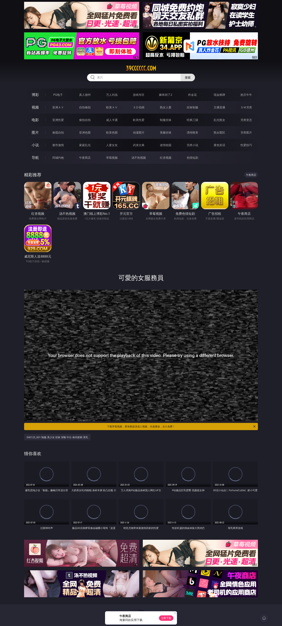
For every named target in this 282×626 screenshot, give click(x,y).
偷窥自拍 (58, 132)
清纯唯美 (192, 132)
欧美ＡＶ (112, 107)
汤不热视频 (138, 158)
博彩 (35, 94)
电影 (35, 119)
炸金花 (192, 95)
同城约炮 (58, 158)
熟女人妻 (165, 107)
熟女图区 (219, 132)
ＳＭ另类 (246, 107)
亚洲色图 (85, 132)
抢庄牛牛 (246, 95)
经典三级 (192, 120)
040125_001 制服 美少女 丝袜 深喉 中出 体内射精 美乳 (57, 437)
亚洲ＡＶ (58, 107)
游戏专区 (138, 95)
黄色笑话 (219, 145)
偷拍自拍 (85, 120)
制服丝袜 (165, 120)
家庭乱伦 (85, 145)
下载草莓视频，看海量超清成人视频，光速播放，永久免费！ (181, 426)
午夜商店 (85, 158)
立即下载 (166, 618)
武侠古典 (138, 145)
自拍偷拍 (85, 107)
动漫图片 (138, 132)
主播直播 (219, 107)
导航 (35, 157)
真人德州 (85, 95)
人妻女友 (112, 145)
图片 (35, 132)
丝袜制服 (192, 107)
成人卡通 (112, 120)
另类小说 (192, 145)
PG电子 (58, 95)
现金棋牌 (219, 95)
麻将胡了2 (165, 95)
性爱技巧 (246, 145)
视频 (35, 107)
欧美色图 (112, 132)
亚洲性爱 (58, 120)
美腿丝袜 (165, 132)
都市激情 (58, 145)
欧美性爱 (138, 120)
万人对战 (112, 95)
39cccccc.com (141, 68)
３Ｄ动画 (138, 107)
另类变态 (246, 120)
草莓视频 (112, 158)
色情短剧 (192, 158)
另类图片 (246, 132)
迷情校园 (165, 145)
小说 (35, 145)
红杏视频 (165, 158)
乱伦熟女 (219, 120)
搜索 (188, 77)
